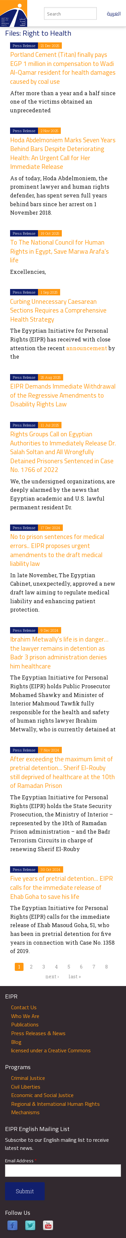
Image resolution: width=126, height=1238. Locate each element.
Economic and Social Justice (42, 1095)
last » (75, 976)
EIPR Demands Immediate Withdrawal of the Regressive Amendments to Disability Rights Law (63, 395)
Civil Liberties (25, 1087)
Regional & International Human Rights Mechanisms (55, 1108)
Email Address (21, 1160)
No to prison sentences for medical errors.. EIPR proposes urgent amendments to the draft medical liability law (57, 550)
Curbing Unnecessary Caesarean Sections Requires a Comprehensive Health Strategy (58, 310)
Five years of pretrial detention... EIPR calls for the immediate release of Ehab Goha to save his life (61, 887)
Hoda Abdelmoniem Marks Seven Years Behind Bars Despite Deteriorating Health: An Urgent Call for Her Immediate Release (63, 153)
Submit (25, 1191)
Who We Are (25, 1016)
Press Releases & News (38, 1033)
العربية (114, 13)
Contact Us (24, 1007)
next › (52, 976)
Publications (25, 1024)
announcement (86, 348)
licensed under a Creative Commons (51, 1050)
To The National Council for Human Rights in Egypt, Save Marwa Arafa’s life (59, 251)
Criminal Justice (28, 1078)
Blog (16, 1042)
